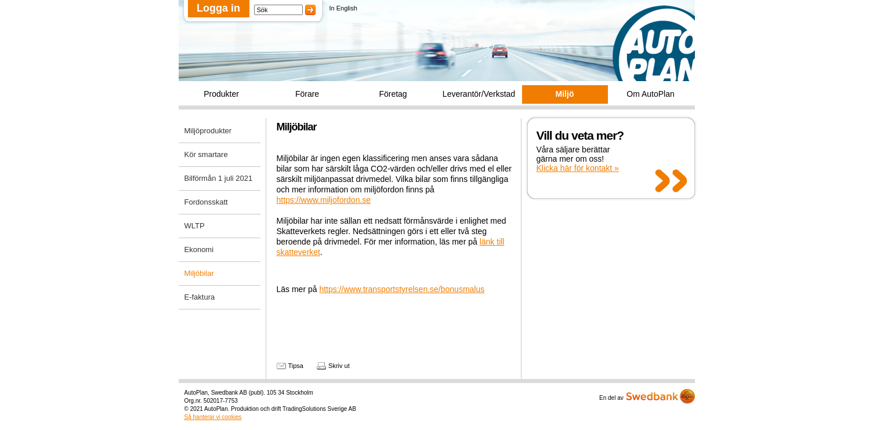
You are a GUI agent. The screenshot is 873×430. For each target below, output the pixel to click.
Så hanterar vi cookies (213, 417)
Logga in (218, 8)
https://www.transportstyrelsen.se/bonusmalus (401, 289)
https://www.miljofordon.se (324, 200)
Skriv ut (339, 365)
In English (343, 8)
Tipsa (296, 365)
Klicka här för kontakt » (578, 168)
